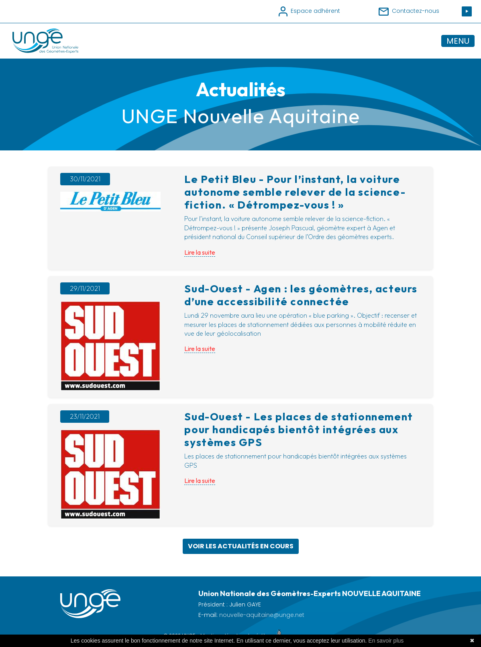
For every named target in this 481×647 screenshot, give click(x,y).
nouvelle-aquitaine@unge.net (261, 615)
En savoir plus (386, 640)
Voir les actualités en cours (240, 546)
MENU (457, 41)
